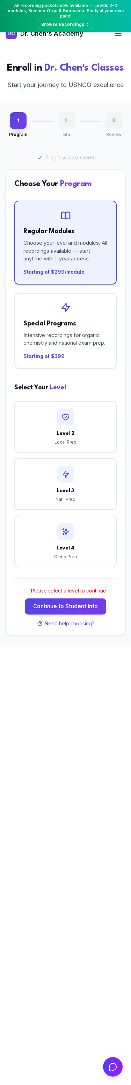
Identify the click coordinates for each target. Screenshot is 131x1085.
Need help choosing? (65, 623)
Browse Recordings (65, 24)
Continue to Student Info (65, 606)
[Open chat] (113, 1067)
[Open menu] (118, 34)
